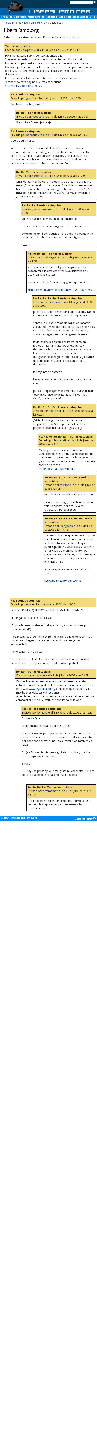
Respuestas (80, 16)
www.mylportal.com (41, 689)
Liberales (20, 16)
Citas (93, 16)
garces (30, 98)
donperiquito (34, 135)
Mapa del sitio (85, 818)
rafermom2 (44, 209)
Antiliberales (36, 16)
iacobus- (37, 116)
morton (53, 411)
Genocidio (65, 16)
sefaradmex (50, 791)
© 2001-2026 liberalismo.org (19, 817)
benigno (42, 712)
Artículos (6, 16)
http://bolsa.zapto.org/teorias (23, 85)
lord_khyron (50, 257)
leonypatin (27, 50)
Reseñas (51, 16)
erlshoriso (55, 302)
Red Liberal (73, 37)
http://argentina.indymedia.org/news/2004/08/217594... (61, 289)
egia (28, 604)
